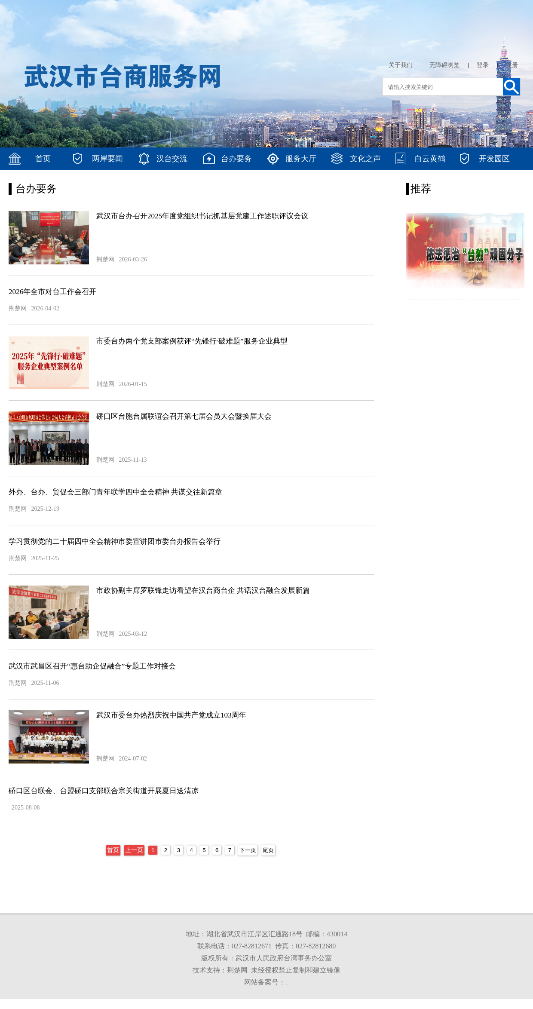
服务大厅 (300, 158)
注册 (512, 65)
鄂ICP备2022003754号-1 (287, 994)
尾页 (269, 862)
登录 (483, 65)
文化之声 (365, 158)
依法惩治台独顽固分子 (440, 297)
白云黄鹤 (429, 158)
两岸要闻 (107, 158)
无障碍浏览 (444, 65)
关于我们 (401, 65)
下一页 (247, 862)
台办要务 (236, 158)
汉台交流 (171, 158)
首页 (43, 158)
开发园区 (494, 158)
